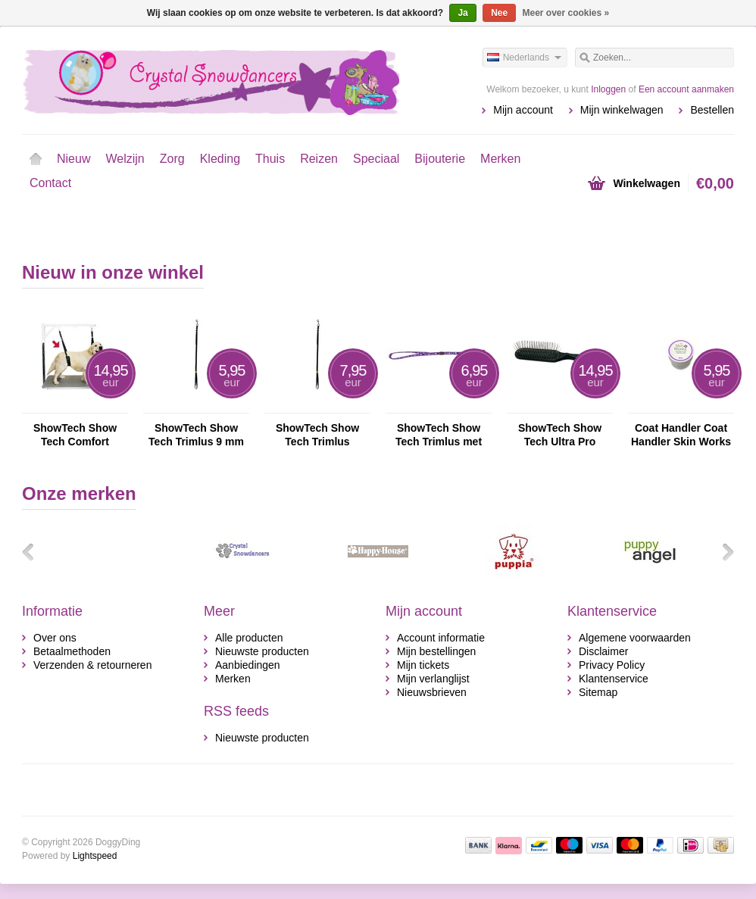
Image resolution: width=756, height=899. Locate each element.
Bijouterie (439, 158)
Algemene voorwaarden (635, 638)
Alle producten (249, 638)
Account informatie (441, 638)
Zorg (172, 158)
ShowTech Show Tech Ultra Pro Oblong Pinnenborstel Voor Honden (559, 435)
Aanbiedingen (247, 665)
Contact (50, 182)
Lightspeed (95, 856)
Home (35, 159)
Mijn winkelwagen (622, 110)
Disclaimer (603, 651)
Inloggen (608, 89)
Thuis (270, 158)
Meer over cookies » (566, 13)
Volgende (722, 551)
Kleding (220, 158)
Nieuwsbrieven (432, 692)
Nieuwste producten (262, 651)
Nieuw (73, 158)
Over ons (55, 638)
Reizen (319, 158)
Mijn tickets (423, 665)
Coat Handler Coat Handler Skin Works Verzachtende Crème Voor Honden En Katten (681, 435)
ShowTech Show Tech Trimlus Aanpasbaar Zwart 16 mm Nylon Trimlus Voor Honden (317, 435)
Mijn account (523, 110)
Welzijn (124, 158)
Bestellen (712, 110)
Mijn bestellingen (436, 651)
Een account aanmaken (686, 89)
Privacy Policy (612, 665)
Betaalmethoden (72, 651)
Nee (499, 13)
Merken (500, 158)
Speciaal (376, 158)
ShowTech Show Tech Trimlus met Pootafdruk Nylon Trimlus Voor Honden (439, 435)
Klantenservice (613, 679)
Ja (462, 13)
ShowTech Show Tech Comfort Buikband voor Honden (75, 435)
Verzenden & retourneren (92, 665)
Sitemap (598, 692)
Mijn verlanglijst (433, 679)
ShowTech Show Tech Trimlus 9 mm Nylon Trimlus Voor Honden (196, 435)
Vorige (33, 551)
